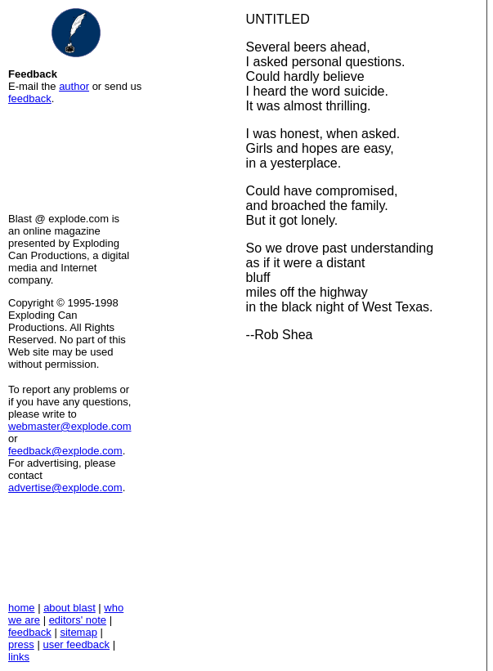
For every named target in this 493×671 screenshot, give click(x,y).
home (21, 608)
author (74, 86)
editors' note (77, 620)
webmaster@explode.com (69, 426)
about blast (69, 608)
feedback (30, 98)
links (18, 657)
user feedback (76, 644)
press (21, 644)
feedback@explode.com (65, 451)
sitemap (78, 632)
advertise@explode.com (65, 487)
